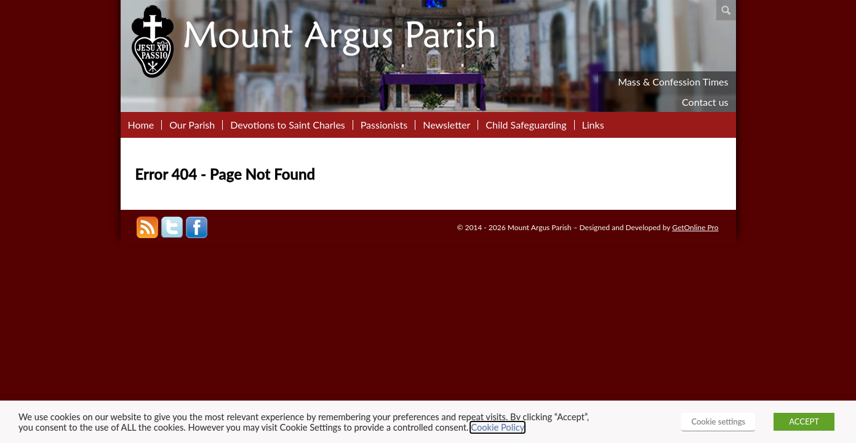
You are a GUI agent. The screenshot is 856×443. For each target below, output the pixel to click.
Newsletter (446, 125)
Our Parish (192, 125)
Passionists (384, 125)
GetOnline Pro (695, 227)
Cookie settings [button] (718, 421)
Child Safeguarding (526, 125)
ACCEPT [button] (804, 421)
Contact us (705, 102)
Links (593, 125)
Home (141, 125)
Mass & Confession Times (673, 81)
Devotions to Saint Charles (287, 125)
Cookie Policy (497, 427)
